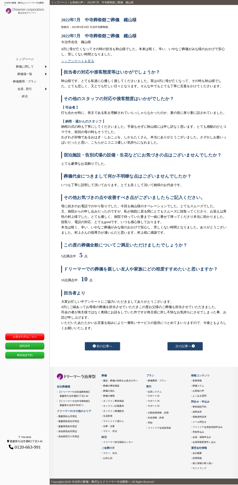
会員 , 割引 (25, 89)
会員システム (155, 392)
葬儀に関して (25, 66)
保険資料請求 (199, 417)
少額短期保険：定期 (158, 413)
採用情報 (197, 459)
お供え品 (107, 459)
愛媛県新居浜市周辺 (68, 422)
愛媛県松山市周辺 (67, 417)
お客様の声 (198, 391)
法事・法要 (109, 427)
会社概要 (197, 453)
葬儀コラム (198, 386)
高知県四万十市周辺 (68, 437)
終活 (25, 96)
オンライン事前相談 (113, 401)
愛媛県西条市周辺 (67, 427)
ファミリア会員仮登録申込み (208, 427)
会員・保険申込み (202, 437)
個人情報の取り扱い (203, 464)
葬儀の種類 (109, 396)
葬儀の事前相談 (111, 386)
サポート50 (153, 406)
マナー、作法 (110, 432)
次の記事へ (185, 346)
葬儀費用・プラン (25, 81)
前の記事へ (102, 346)
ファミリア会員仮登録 (159, 428)
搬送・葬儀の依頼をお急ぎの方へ (120, 381)
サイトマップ (199, 469)
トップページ (25, 59)
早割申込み (198, 432)
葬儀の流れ (109, 391)
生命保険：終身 (156, 418)
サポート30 (153, 401)
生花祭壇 (107, 416)
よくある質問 (199, 396)
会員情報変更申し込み (204, 443)
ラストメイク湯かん (113, 421)
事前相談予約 (25, 355)
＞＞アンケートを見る (77, 61)
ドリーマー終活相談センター (118, 443)
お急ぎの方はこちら (25, 336)
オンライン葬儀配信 (113, 411)
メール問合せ (199, 422)
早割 (150, 423)
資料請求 (25, 346)
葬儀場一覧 (24, 74)
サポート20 (153, 396)
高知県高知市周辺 (67, 432)
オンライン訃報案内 (113, 406)
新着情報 (197, 381)
